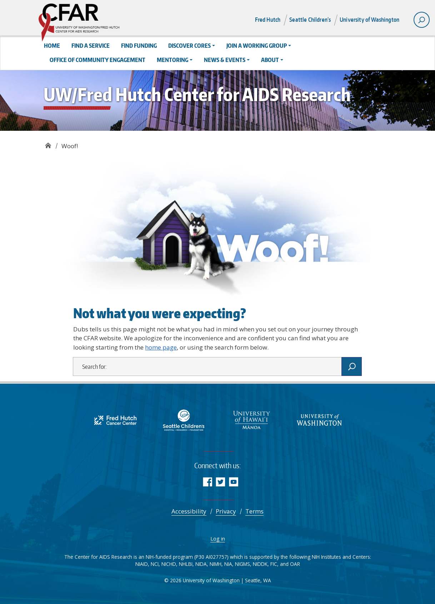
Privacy (226, 511)
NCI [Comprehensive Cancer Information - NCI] (155, 564)
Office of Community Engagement (97, 59)
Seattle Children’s (310, 19)
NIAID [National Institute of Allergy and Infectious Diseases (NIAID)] (141, 564)
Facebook (207, 481)
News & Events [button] (224, 59)
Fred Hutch (268, 19)
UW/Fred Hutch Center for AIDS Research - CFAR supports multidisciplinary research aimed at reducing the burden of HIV (102, 23)
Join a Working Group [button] (256, 45)
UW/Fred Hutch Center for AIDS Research (48, 143)
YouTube (234, 481)
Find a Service (90, 45)
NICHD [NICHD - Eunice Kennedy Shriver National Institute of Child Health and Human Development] (168, 564)
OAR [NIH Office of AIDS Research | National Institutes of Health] (295, 564)
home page (161, 347)
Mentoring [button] (172, 59)
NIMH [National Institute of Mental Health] (215, 564)
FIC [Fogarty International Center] (273, 564)
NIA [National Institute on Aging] (228, 564)
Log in (217, 538)
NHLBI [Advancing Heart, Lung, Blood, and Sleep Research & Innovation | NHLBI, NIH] (185, 564)
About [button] (270, 59)
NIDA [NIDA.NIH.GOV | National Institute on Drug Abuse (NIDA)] (201, 564)
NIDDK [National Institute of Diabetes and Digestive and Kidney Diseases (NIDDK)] (260, 564)
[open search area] (422, 20)
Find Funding (139, 45)
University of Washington (369, 19)
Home (52, 45)
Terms (254, 511)
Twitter (220, 481)
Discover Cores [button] (189, 45)
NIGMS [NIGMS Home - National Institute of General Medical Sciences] (242, 564)
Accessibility (188, 511)
